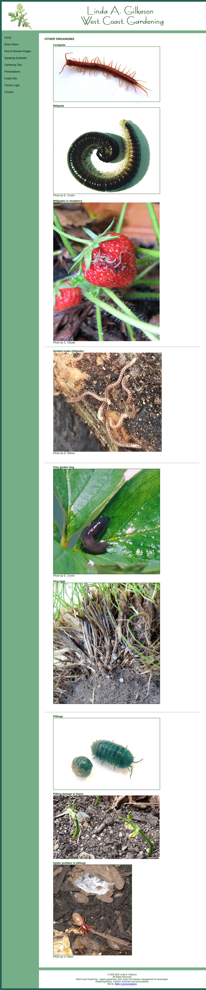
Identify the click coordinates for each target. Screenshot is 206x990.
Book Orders (11, 44)
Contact (8, 92)
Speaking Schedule (15, 58)
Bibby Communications (126, 984)
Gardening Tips (13, 64)
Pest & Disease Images (17, 51)
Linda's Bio (10, 78)
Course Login (12, 85)
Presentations (12, 71)
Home (7, 37)
